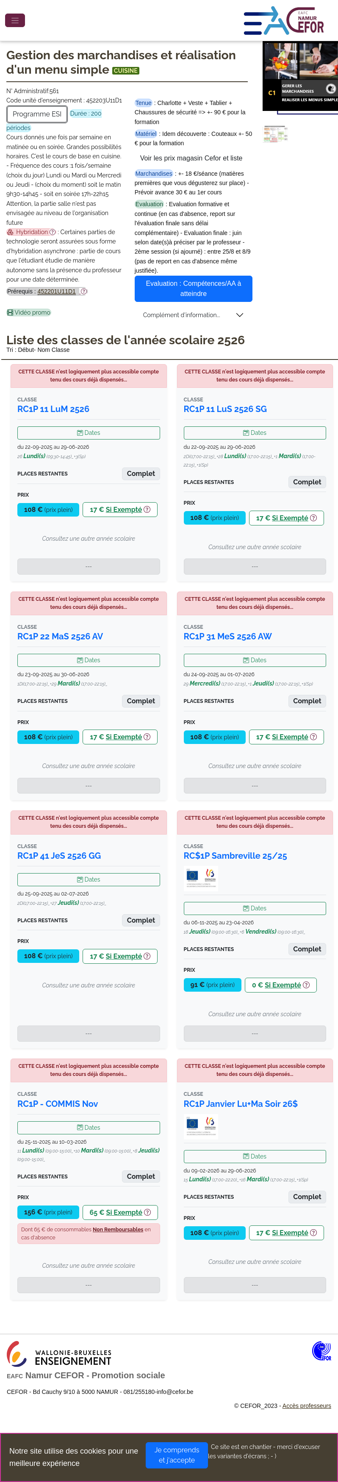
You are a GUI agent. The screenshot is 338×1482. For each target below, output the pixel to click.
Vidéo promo (28, 312)
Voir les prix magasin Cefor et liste (191, 158)
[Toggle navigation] (15, 20)
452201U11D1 (57, 291)
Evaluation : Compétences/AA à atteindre (193, 288)
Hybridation (31, 232)
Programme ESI (37, 114)
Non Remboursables (118, 1229)
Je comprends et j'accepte (177, 1455)
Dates (88, 432)
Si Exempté (124, 510)
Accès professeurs (307, 1405)
